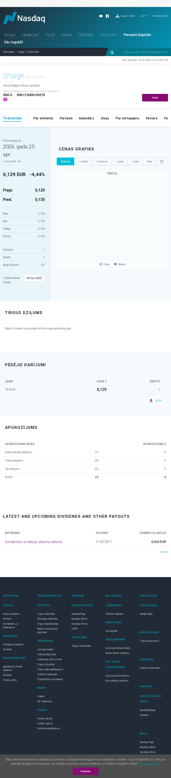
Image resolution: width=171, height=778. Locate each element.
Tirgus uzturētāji (46, 664)
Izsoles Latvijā (44, 718)
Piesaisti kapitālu (114, 613)
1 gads (120, 161)
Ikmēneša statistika (47, 618)
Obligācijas (30, 35)
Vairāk (164, 551)
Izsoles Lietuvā (45, 723)
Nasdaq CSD (160, 15)
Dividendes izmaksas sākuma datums (34, 542)
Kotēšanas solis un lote (49, 659)
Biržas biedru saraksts (117, 653)
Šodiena (65, 161)
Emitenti (7, 618)
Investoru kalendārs (47, 674)
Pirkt (155, 97)
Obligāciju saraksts (13, 644)
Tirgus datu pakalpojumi (50, 669)
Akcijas (9, 35)
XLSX (158, 400)
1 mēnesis (102, 161)
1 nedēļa (83, 161)
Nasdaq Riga (78, 613)
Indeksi (66, 35)
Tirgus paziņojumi (149, 641)
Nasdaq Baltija (147, 710)
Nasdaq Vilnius (79, 623)
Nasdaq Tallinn (79, 618)
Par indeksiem (44, 701)
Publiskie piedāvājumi (48, 728)
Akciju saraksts (11, 613)
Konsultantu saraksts (117, 680)
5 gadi (135, 161)
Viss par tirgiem (45, 649)
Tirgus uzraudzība (81, 646)
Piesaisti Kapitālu (137, 35)
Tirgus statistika (46, 613)
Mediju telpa (146, 613)
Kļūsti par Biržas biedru (118, 648)
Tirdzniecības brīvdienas (50, 679)
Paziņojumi (108, 35)
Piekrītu (85, 771)
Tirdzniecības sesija (11, 280)
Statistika (85, 35)
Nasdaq (24, 18)
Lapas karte (125, 16)
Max (149, 161)
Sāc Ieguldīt (13, 42)
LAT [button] (143, 15)
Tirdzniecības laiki (46, 654)
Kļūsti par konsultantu (117, 675)
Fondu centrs (10, 680)
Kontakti (144, 715)
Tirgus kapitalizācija (47, 623)
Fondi (50, 35)
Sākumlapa (8, 52)
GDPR (74, 628)
